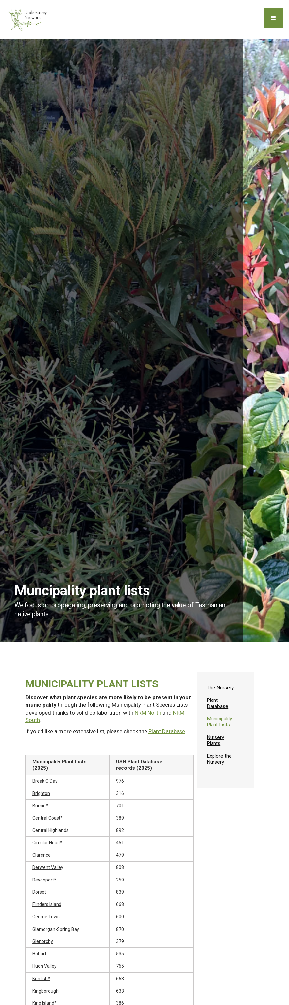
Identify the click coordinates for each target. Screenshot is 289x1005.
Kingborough (45, 991)
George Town (46, 916)
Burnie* (40, 805)
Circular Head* (47, 842)
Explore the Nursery (219, 759)
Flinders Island (46, 904)
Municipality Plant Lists (219, 722)
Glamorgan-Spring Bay (55, 929)
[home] (29, 20)
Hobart (39, 953)
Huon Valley (44, 966)
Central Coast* (47, 818)
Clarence (41, 855)
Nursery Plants (215, 740)
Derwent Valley (47, 867)
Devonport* (44, 879)
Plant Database (166, 731)
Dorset (39, 892)
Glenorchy (42, 941)
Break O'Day (45, 780)
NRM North (148, 712)
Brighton (41, 793)
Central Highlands (50, 830)
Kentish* (41, 978)
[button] (273, 18)
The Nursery (220, 688)
